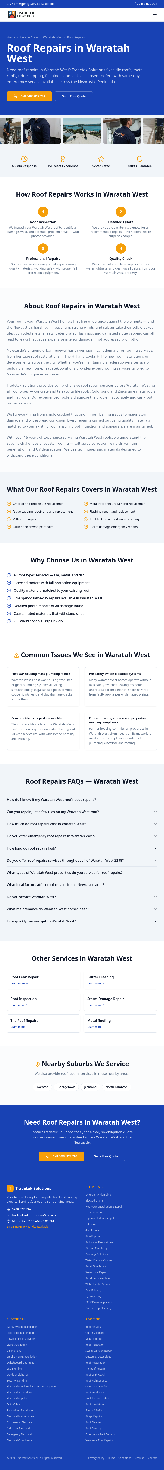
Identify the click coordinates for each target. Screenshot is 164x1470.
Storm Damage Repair (98, 1351)
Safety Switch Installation (22, 1327)
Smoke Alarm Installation (22, 1356)
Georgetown (66, 1087)
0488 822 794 (146, 4)
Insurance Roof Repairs (99, 1440)
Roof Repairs (93, 1327)
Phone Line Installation (20, 1410)
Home (11, 37)
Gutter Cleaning (94, 1333)
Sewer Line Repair (96, 1272)
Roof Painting (93, 1428)
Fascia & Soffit (93, 1410)
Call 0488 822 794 (29, 96)
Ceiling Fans (14, 1351)
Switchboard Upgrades (20, 1362)
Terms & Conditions (119, 1458)
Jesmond (90, 1087)
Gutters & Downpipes (98, 1356)
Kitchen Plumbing (96, 1248)
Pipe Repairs (92, 1236)
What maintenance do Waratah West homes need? (82, 909)
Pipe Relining (93, 1290)
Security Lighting (17, 1380)
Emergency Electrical (19, 1434)
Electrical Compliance (19, 1440)
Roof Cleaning (93, 1422)
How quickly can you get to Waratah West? (82, 921)
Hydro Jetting (93, 1296)
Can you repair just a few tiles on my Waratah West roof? (82, 811)
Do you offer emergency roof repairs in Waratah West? (82, 836)
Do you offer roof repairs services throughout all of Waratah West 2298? (82, 860)
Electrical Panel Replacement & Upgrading (32, 1386)
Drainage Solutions (96, 1254)
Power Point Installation (21, 1339)
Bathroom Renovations (99, 1242)
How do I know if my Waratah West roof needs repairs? (82, 799)
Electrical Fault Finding (20, 1333)
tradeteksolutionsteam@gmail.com (34, 1215)
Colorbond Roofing (96, 1386)
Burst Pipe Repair (95, 1266)
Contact (152, 1458)
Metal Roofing (93, 1339)
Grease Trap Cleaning (98, 1308)
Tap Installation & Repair (100, 1218)
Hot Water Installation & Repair (104, 1206)
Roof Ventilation (95, 1392)
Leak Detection (94, 1212)
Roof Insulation (94, 1404)
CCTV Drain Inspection (98, 1302)
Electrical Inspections (19, 1392)
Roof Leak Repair (95, 1374)
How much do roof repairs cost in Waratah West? (82, 824)
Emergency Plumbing (98, 1194)
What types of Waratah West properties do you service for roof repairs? (82, 872)
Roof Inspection (94, 1345)
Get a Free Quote (74, 96)
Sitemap (139, 1458)
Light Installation (17, 1345)
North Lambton (116, 1087)
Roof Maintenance (96, 1380)
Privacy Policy (96, 1458)
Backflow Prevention (97, 1278)
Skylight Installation (97, 1398)
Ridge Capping (94, 1416)
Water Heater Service (98, 1284)
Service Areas (29, 37)
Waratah (42, 1087)
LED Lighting (14, 1368)
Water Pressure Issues (98, 1260)
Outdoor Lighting (17, 1374)
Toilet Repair (92, 1224)
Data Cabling (14, 1404)
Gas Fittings (92, 1230)
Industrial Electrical (18, 1428)
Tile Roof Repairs (95, 1368)
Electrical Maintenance (20, 1416)
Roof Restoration (95, 1362)
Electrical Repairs (17, 1398)
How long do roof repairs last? (82, 848)
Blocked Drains (94, 1200)
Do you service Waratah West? (82, 896)
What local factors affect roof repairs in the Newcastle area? (82, 884)
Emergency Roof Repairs (100, 1434)
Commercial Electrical (20, 1422)
